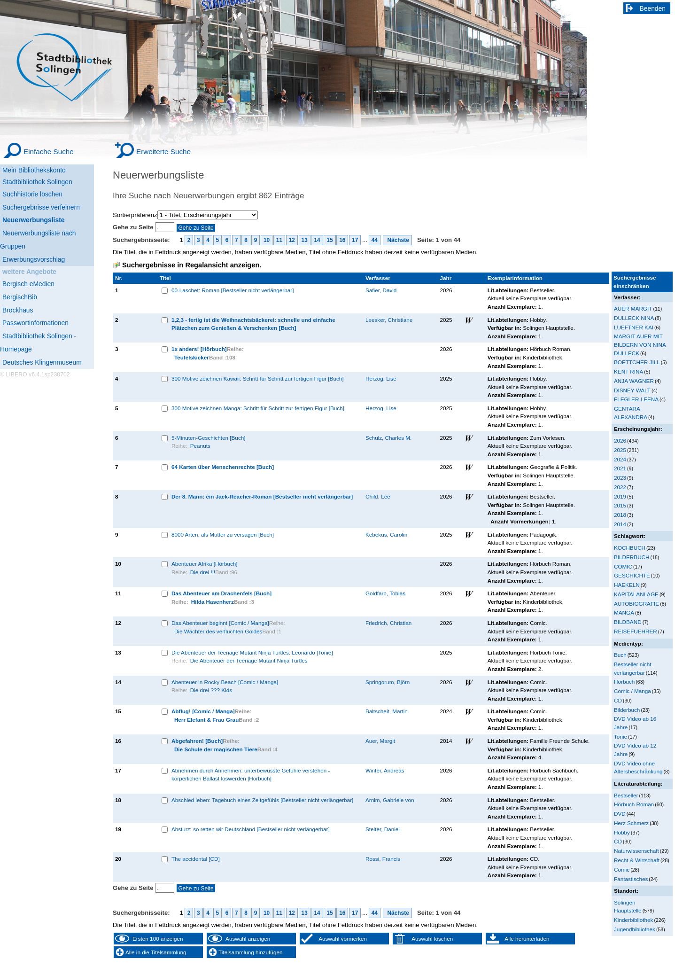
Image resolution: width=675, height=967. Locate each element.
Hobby (622, 832)
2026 (620, 440)
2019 (620, 496)
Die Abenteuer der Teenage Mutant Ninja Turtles (249, 660)
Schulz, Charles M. (388, 438)
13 (305, 240)
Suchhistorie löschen (32, 194)
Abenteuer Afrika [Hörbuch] (204, 564)
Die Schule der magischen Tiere (215, 749)
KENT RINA (628, 371)
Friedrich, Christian (388, 623)
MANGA (624, 612)
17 (355, 240)
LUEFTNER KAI (633, 327)
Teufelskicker (191, 357)
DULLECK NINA (634, 318)
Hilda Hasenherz (212, 602)
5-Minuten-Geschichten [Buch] (208, 438)
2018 (620, 515)
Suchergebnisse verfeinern (41, 207)
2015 (620, 505)
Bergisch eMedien (28, 284)
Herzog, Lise (380, 378)
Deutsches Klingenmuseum (42, 362)
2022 (620, 487)
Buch (620, 655)
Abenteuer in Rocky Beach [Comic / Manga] (224, 682)
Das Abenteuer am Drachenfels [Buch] (221, 593)
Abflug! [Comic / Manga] (203, 711)
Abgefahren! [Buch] (197, 741)
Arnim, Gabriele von (389, 800)
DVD (620, 814)
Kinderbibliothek (633, 920)
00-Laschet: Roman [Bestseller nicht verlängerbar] (232, 290)
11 (279, 240)
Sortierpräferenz (135, 214)
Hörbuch (624, 681)
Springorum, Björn (387, 682)
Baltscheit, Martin (386, 711)
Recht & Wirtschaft (636, 860)
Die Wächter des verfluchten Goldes (218, 631)
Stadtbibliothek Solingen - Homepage (38, 342)
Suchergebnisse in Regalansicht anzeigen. (191, 265)
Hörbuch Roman (634, 804)
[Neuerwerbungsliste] (47, 219)
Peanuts (200, 446)
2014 (620, 524)
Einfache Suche (48, 152)
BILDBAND (628, 622)
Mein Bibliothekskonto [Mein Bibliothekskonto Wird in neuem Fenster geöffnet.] (34, 170)
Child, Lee (377, 496)
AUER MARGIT (633, 308)
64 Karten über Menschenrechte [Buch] (222, 467)
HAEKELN (627, 585)
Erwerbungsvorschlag (33, 259)
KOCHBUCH (629, 548)
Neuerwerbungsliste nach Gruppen (38, 239)
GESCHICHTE (632, 575)
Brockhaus (17, 310)
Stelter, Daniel (382, 829)
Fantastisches (631, 879)
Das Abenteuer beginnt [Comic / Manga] (220, 623)
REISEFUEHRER (635, 631)
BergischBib (19, 297)
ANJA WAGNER (634, 381)
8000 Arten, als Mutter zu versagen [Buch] (222, 534)
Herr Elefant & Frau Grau (206, 720)
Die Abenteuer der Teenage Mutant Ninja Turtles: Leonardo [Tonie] (252, 652)
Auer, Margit (380, 741)
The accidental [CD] (195, 859)
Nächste (397, 240)
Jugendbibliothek (634, 929)
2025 (620, 450)
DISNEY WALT (632, 390)
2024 (620, 459)
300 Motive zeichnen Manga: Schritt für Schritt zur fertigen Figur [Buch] (257, 408)
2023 (620, 478)
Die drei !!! (202, 572)
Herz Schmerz (631, 823)
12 (292, 240)
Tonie (620, 736)
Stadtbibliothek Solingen (37, 182)
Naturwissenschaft (636, 851)
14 (317, 240)
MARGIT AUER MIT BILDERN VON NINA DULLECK (640, 344)
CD (618, 700)
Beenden (653, 8)
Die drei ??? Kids (211, 690)
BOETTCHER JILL (637, 362)
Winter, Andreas (384, 770)
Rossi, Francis (382, 859)
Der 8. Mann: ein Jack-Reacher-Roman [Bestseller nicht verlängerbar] (262, 496)
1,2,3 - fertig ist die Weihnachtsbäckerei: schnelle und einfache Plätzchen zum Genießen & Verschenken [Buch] (253, 324)
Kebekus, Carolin (386, 534)
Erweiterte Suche (163, 152)
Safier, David (380, 290)
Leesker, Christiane (388, 320)
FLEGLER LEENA (636, 399)
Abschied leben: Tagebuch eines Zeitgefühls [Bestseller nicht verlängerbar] (262, 800)
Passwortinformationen (35, 323)
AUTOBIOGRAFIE (636, 603)
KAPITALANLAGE (636, 594)
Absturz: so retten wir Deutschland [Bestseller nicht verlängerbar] (250, 829)
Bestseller (626, 795)
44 (375, 240)
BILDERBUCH (632, 557)
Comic (621, 869)
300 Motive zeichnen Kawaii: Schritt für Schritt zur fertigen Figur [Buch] (257, 378)
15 (329, 240)
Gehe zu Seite (134, 227)
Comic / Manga (632, 691)
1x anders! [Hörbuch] (199, 349)
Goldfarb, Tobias (385, 593)
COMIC (623, 566)
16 (342, 240)
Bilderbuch (627, 710)
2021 (620, 468)
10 (267, 240)
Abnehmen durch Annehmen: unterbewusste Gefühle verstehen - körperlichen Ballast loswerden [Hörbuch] (250, 774)
